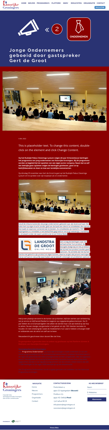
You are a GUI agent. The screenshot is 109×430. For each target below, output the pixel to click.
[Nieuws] (35, 390)
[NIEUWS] (31, 3)
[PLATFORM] (56, 3)
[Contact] (35, 401)
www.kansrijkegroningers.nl (64, 408)
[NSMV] (65, 3)
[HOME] (24, 3)
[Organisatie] (36, 397)
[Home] (35, 387)
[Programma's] (37, 394)
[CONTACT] (101, 3)
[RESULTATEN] (76, 3)
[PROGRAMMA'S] (43, 3)
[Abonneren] (96, 399)
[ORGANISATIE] (89, 3)
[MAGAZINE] (100, 7)
